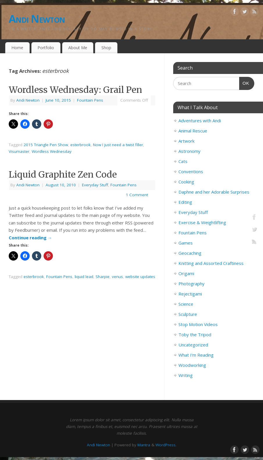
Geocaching (189, 253)
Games (185, 243)
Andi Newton (37, 19)
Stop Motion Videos (198, 324)
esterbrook (80, 144)
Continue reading (30, 237)
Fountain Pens (90, 100)
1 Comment (137, 194)
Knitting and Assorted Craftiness (211, 263)
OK (244, 82)
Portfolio (45, 47)
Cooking (186, 182)
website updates (140, 276)
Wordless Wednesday (51, 151)
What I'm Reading (196, 355)
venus (117, 276)
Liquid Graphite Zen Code (63, 174)
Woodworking (192, 365)
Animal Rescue (192, 131)
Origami (186, 273)
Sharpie (103, 276)
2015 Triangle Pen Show (46, 144)
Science (185, 304)
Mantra (143, 444)
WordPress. (165, 444)
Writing (185, 375)
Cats (182, 161)
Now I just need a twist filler (118, 144)
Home (17, 47)
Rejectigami (190, 294)
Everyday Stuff (95, 184)
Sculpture (187, 314)
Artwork (186, 141)
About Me (77, 47)
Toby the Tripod (194, 334)
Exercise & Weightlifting (202, 222)
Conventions (190, 171)
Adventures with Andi (199, 120)
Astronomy (189, 151)
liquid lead (84, 276)
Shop (106, 47)
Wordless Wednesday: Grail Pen (75, 89)
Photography (191, 283)
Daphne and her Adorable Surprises (213, 192)
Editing (185, 202)
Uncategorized (193, 345)
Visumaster (19, 151)
